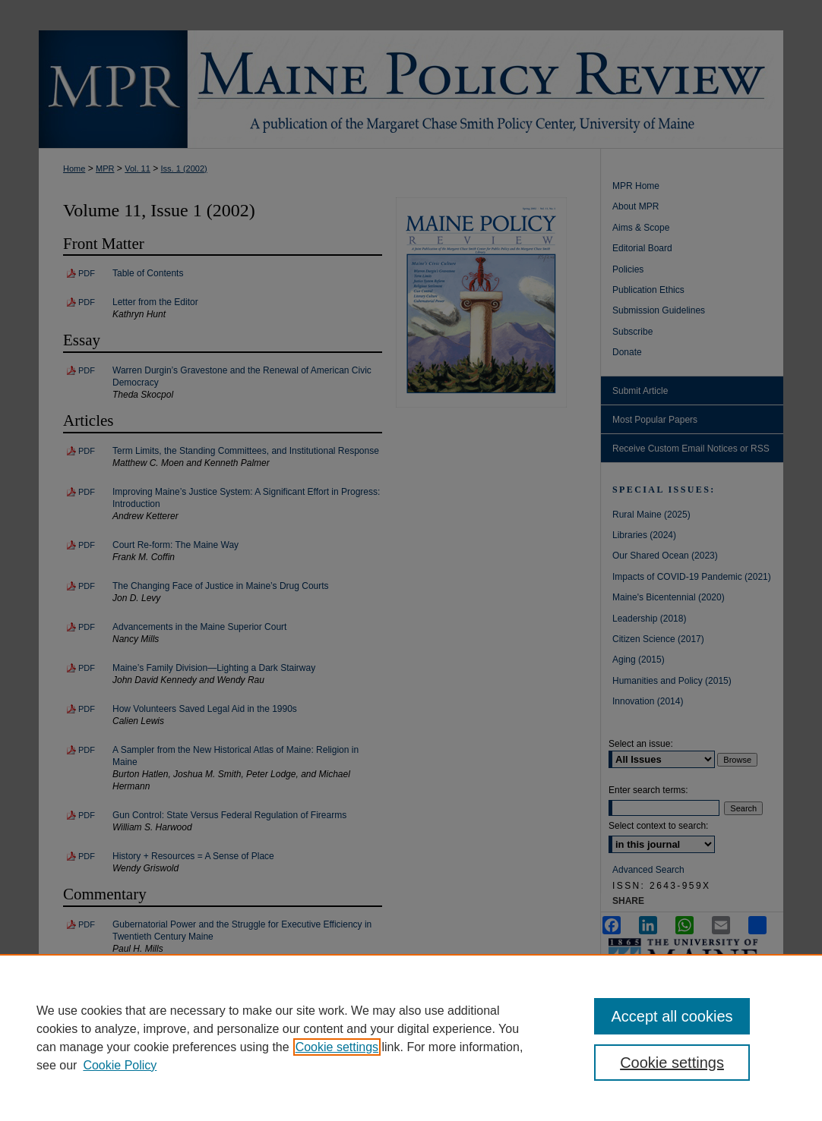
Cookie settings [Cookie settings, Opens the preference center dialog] (672, 1062)
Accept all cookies (671, 1016)
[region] (411, 1037)
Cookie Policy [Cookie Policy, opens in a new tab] (119, 1065)
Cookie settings (337, 1047)
